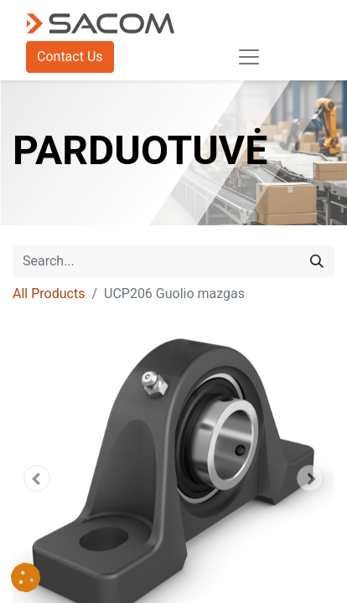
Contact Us (70, 56)
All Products (49, 294)
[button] (37, 478)
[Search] (316, 261)
